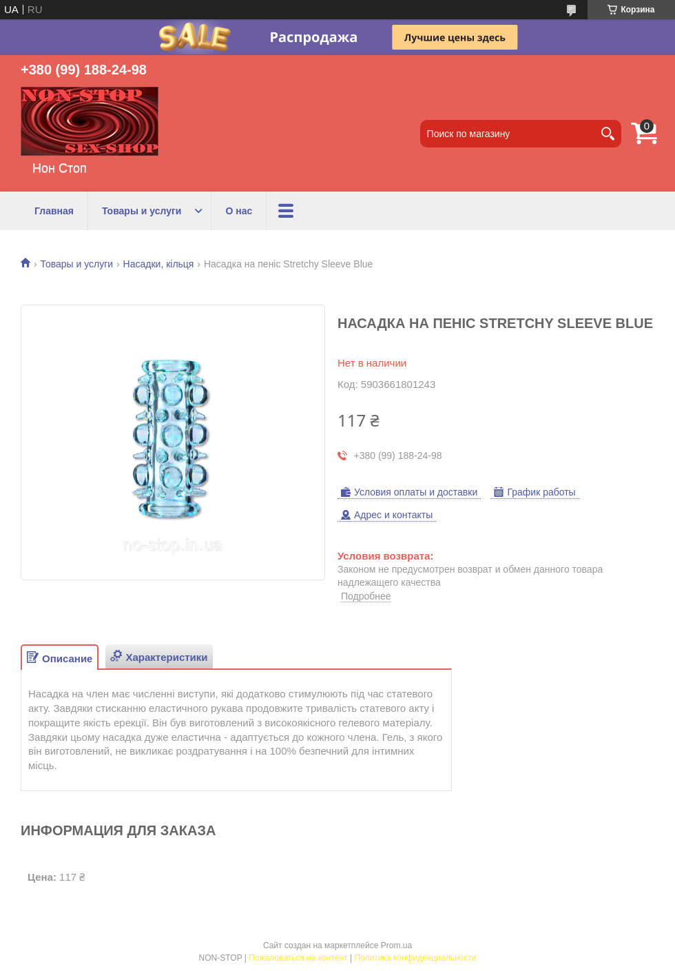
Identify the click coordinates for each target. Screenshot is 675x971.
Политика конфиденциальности (415, 958)
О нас (238, 210)
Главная (54, 210)
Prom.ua (396, 945)
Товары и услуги (141, 210)
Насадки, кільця (158, 263)
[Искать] (607, 133)
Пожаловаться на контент (298, 958)
